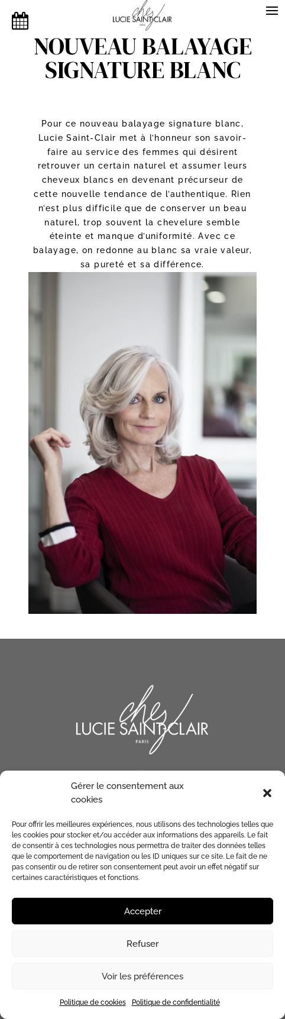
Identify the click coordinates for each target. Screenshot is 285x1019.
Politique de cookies (93, 1002)
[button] (267, 793)
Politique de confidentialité (176, 1002)
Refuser (142, 944)
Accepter (142, 911)
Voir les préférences (142, 976)
